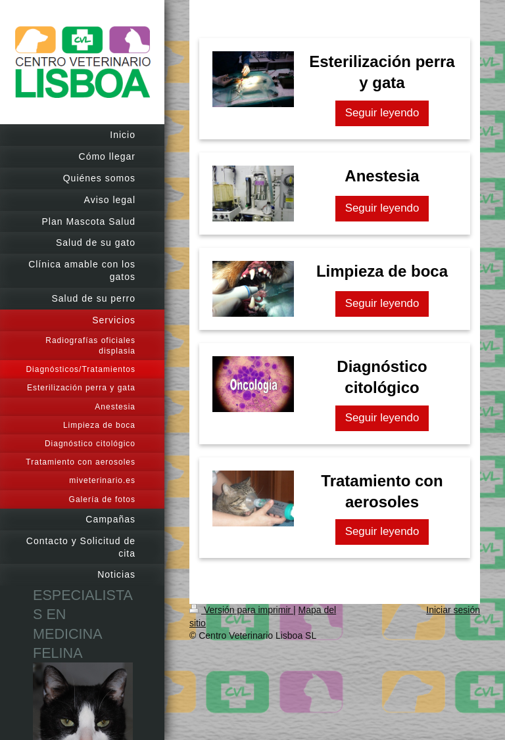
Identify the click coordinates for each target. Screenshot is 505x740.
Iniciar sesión (453, 610)
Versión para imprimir (241, 610)
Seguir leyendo (382, 112)
